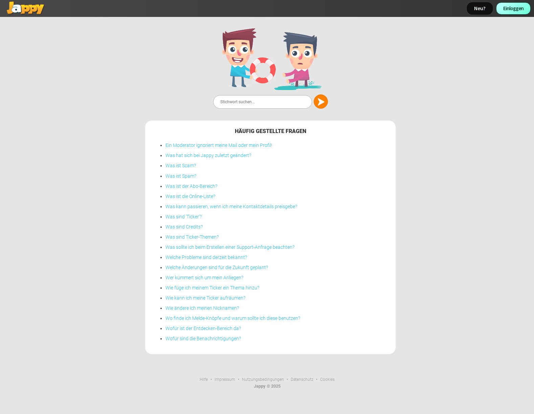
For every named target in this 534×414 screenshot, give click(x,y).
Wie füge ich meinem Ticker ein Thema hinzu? (212, 288)
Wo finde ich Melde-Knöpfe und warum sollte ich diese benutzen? (232, 318)
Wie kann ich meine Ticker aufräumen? (205, 298)
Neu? (480, 8)
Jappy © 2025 (267, 386)
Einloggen (513, 8)
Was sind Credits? (184, 227)
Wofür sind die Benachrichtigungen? (203, 339)
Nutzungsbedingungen (263, 379)
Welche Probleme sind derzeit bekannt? (206, 257)
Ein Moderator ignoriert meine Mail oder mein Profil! (218, 145)
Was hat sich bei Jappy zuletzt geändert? (208, 155)
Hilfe (204, 379)
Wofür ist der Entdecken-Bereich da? (203, 328)
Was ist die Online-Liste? (190, 196)
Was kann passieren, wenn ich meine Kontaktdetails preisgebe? (231, 207)
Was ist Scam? (180, 166)
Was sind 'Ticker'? (183, 217)
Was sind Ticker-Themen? (192, 237)
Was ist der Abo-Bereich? (191, 186)
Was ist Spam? (180, 176)
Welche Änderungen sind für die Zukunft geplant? (216, 267)
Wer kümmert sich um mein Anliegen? (204, 278)
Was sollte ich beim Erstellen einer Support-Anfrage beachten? (229, 247)
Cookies (327, 379)
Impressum (225, 379)
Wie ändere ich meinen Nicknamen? (202, 308)
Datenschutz (302, 379)
